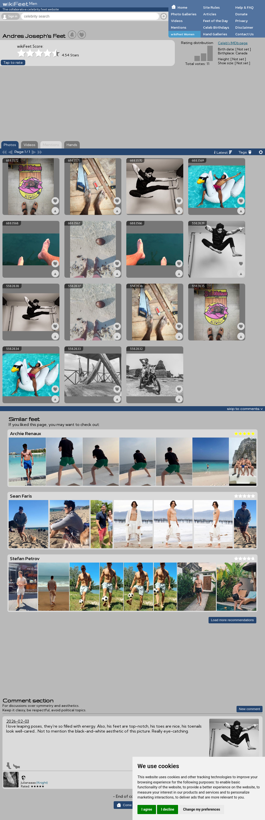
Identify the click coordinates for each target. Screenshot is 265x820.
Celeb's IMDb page (233, 43)
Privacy (241, 20)
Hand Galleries (215, 34)
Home (182, 7)
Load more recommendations (232, 620)
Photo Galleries (183, 14)
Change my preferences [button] (201, 809)
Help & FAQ (244, 7)
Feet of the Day (215, 20)
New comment (249, 709)
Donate (241, 14)
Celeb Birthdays (216, 27)
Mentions (178, 27)
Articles (209, 14)
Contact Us (244, 34)
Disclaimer (244, 27)
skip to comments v (245, 409)
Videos (177, 20)
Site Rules (211, 7)
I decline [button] (167, 809)
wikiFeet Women (182, 34)
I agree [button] (146, 809)
